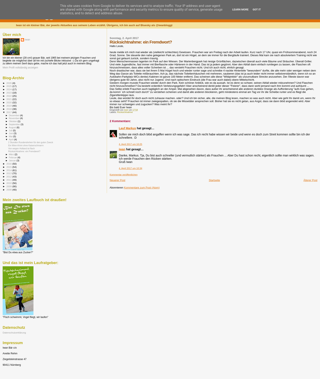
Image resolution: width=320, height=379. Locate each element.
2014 (9, 170)
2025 (9, 86)
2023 (9, 92)
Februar (13, 157)
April (11, 139)
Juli (11, 130)
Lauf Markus (127, 128)
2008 (9, 189)
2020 (9, 102)
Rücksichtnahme (125, 112)
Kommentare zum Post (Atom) (142, 187)
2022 (9, 96)
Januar (13, 160)
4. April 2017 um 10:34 (130, 168)
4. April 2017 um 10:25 (130, 144)
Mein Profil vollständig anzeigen (20, 67)
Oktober (13, 121)
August (13, 127)
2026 (9, 83)
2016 (9, 163)
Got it (257, 9)
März (12, 154)
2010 (9, 183)
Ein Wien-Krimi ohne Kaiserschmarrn (25, 145)
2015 (9, 167)
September (15, 124)
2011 (9, 179)
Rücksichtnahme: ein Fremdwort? (24, 151)
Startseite (214, 180)
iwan (122, 149)
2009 (9, 186)
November (14, 118)
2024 (9, 89)
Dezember (14, 115)
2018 (9, 109)
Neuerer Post (117, 180)
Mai (11, 136)
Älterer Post (310, 180)
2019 (9, 105)
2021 (9, 99)
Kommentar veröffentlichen (123, 174)
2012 (9, 176)
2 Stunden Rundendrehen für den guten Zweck (30, 142)
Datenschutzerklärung (14, 332)
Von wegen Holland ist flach (21, 148)
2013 (9, 173)
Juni (11, 133)
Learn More (240, 9)
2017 (9, 112)
